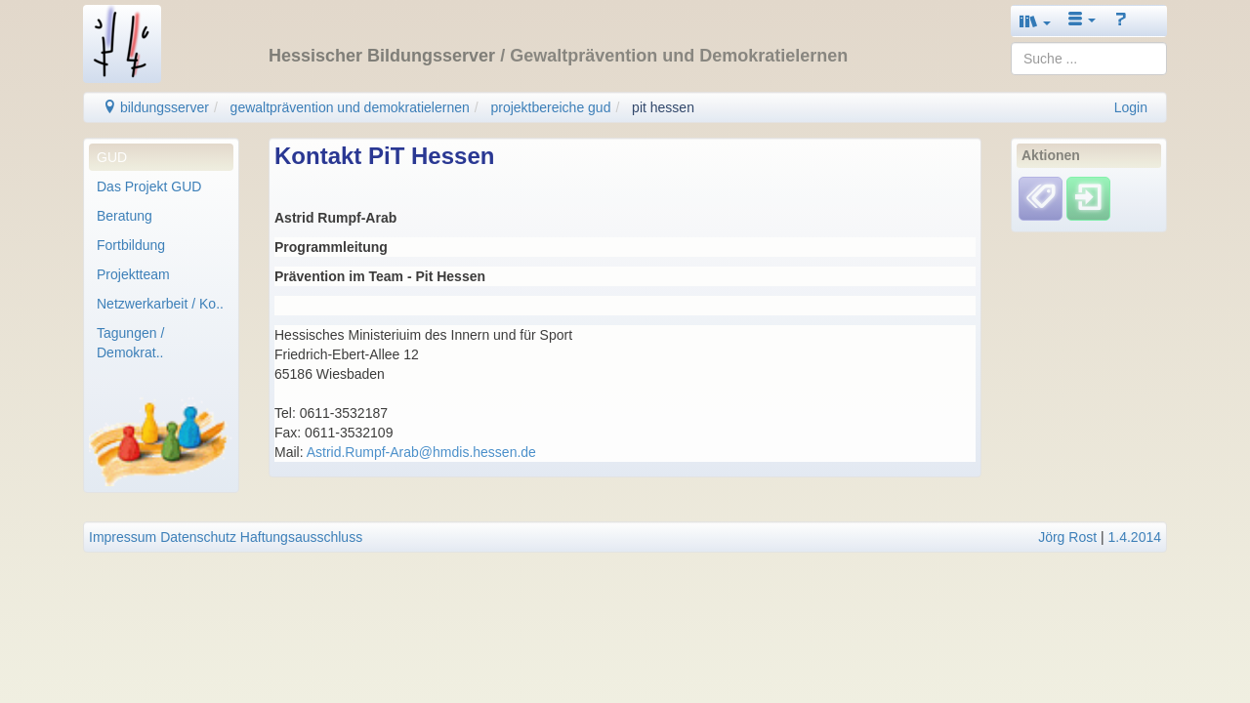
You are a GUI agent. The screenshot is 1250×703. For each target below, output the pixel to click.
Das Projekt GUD (149, 186)
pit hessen (663, 107)
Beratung (124, 216)
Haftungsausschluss (301, 537)
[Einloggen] (1088, 198)
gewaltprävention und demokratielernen (350, 107)
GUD (112, 157)
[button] (1035, 21)
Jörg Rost (1067, 537)
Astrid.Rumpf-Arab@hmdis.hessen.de (421, 452)
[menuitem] (161, 157)
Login (1130, 107)
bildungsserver (156, 107)
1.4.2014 (1135, 537)
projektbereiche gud (550, 107)
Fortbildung (131, 245)
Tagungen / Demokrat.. (130, 342)
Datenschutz (198, 537)
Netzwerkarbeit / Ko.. (160, 303)
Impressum (122, 537)
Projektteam (133, 274)
